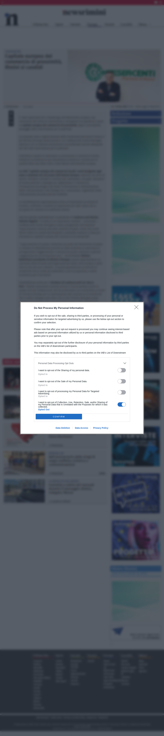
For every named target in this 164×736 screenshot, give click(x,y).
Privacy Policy (100, 428)
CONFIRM (59, 416)
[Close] (137, 308)
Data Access (81, 428)
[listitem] (82, 363)
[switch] (122, 370)
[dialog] (82, 368)
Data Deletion (63, 428)
